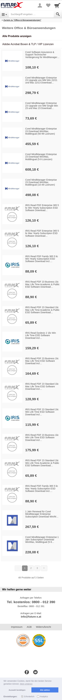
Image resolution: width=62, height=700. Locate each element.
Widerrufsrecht (43, 627)
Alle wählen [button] (45, 690)
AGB (29, 627)
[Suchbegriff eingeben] (31, 14)
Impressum (16, 627)
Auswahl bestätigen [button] (17, 690)
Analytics (44, 696)
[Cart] (57, 5)
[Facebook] (26, 672)
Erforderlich (29, 696)
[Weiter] (44, 568)
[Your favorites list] (48, 5)
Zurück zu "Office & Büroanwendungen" (22, 20)
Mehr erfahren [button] (26, 684)
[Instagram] (35, 672)
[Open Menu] (4, 14)
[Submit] (58, 14)
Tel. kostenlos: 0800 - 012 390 (31, 602)
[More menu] (40, 5)
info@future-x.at (31, 616)
